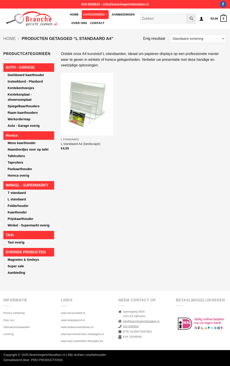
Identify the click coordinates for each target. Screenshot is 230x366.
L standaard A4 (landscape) (80, 144)
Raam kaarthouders (23, 112)
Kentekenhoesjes (21, 88)
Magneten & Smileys (23, 259)
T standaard (17, 193)
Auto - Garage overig (24, 125)
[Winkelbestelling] (198, 38)
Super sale (16, 266)
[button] (201, 19)
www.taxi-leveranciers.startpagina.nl (82, 334)
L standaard (17, 199)
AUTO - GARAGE (20, 67)
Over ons (79, 23)
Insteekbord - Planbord (25, 81)
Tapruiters (15, 162)
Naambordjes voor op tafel (28, 149)
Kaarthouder (17, 212)
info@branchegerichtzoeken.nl (126, 4)
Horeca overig (18, 175)
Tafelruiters (16, 156)
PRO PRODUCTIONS (47, 360)
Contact (97, 23)
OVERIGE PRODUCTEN (26, 252)
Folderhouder (18, 206)
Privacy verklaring (14, 313)
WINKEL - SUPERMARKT (27, 185)
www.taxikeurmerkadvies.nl (77, 327)
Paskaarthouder (20, 169)
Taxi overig (16, 242)
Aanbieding (16, 272)
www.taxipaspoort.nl (73, 320)
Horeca (12, 135)
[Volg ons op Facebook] (223, 4)
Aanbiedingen (123, 14)
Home (74, 14)
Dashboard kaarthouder (26, 75)
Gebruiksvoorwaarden (16, 327)
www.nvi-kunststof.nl (73, 313)
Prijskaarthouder (20, 219)
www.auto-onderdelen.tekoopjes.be (82, 341)
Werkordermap (19, 119)
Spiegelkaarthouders (24, 106)
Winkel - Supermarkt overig (28, 225)
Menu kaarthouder (22, 143)
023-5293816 (90, 4)
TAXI (9, 235)
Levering (8, 334)
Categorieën (95, 14)
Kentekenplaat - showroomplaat (20, 97)
